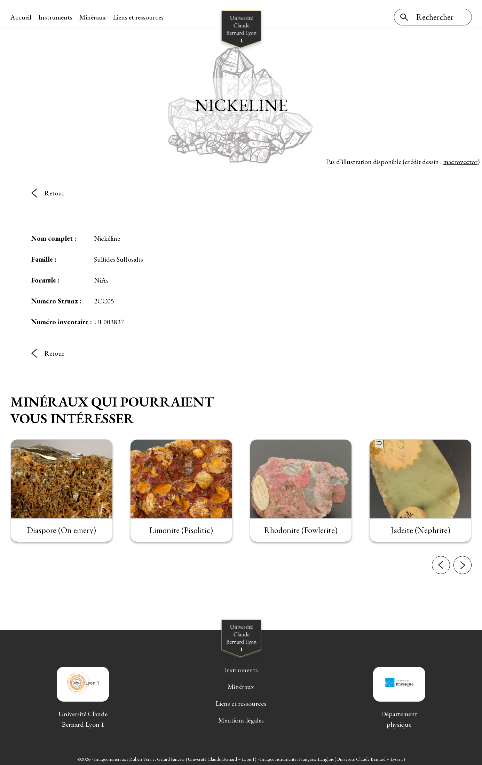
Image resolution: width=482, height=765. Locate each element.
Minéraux (93, 17)
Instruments (56, 17)
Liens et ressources (138, 17)
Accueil (21, 17)
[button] (441, 569)
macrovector (460, 159)
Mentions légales (241, 718)
